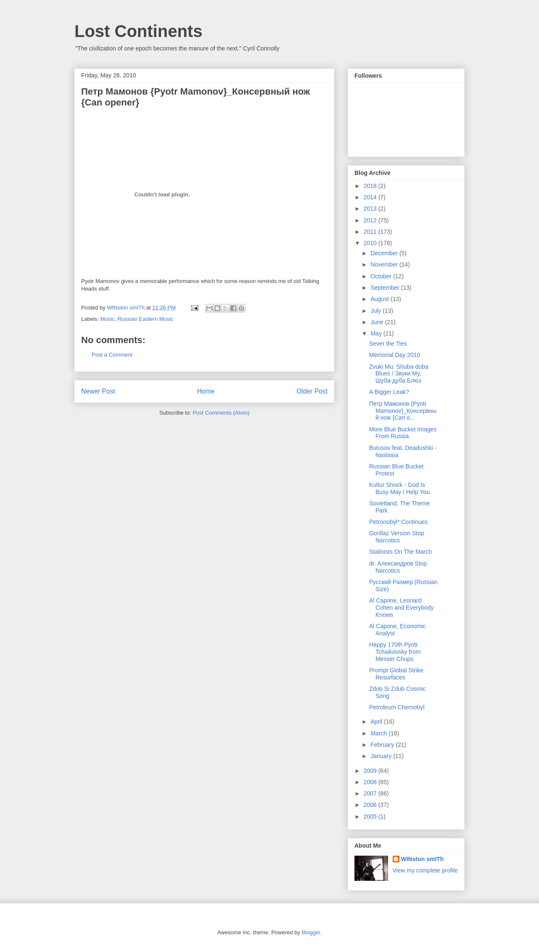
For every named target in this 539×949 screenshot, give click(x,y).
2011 (371, 231)
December (384, 253)
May (376, 333)
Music (107, 319)
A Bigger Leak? (389, 392)
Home (206, 391)
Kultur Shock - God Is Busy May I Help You (399, 488)
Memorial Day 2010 (394, 355)
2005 (371, 816)
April (377, 721)
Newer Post (98, 391)
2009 (371, 770)
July (376, 310)
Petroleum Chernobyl (397, 707)
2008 (371, 782)
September (385, 287)
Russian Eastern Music (146, 319)
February (383, 744)
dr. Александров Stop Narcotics (398, 567)
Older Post (312, 391)
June (377, 322)
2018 (371, 185)
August (380, 299)
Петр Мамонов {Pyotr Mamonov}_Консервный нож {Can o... (402, 410)
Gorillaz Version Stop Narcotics (396, 537)
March (379, 733)
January (381, 756)
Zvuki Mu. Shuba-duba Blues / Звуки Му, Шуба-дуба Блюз (398, 373)
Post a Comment (112, 355)
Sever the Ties (388, 343)
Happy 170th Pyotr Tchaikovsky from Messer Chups (394, 651)
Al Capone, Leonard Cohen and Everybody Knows (401, 607)
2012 (371, 220)
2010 (371, 243)
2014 (371, 197)
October (381, 276)
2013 (371, 208)
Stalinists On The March (400, 551)
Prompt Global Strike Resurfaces (396, 674)
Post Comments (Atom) (221, 413)
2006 (371, 804)
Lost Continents (138, 31)
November (384, 264)
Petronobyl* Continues (398, 521)
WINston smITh (422, 859)
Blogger (310, 932)
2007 (371, 793)
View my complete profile (425, 870)
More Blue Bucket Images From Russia (402, 433)
